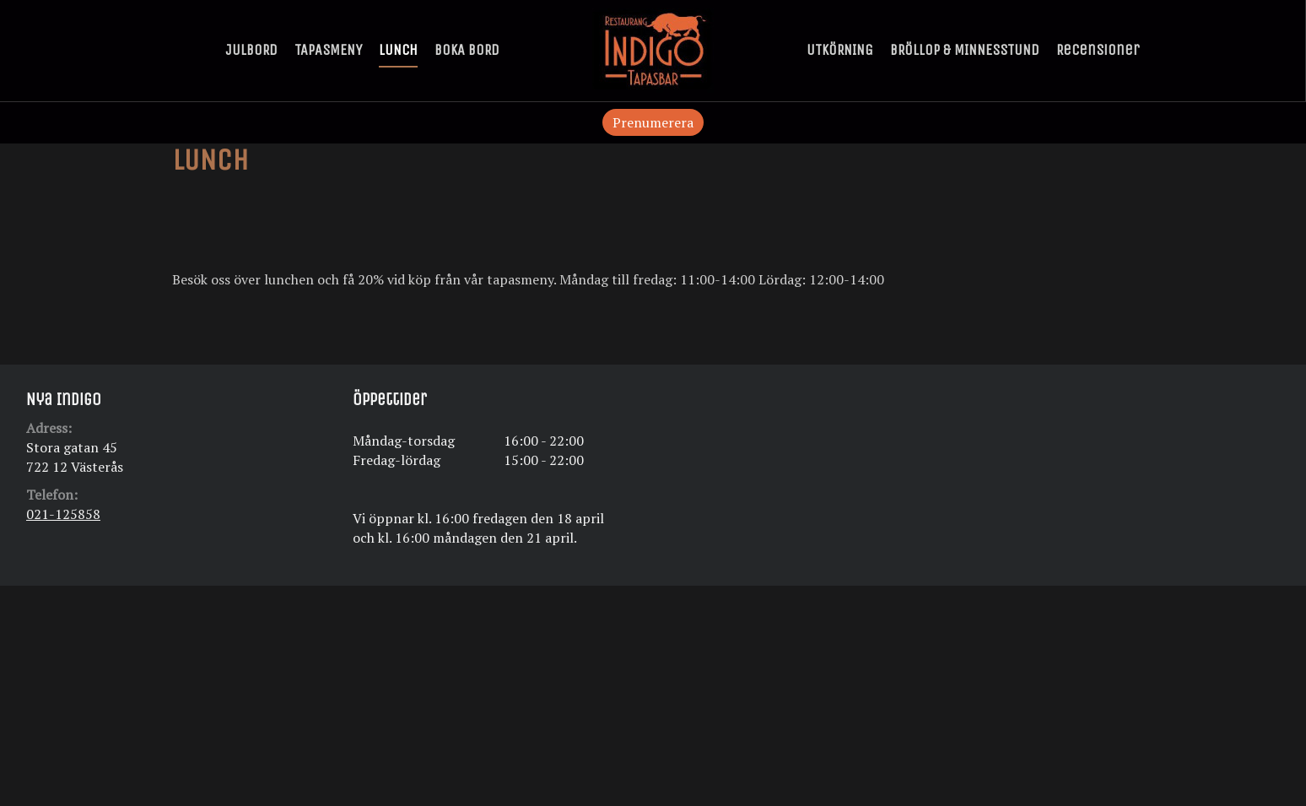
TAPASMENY (328, 50)
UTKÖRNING (840, 50)
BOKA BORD (466, 50)
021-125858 (63, 514)
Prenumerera (653, 122)
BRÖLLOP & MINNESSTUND (964, 50)
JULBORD (251, 50)
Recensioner (1098, 50)
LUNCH (398, 50)
